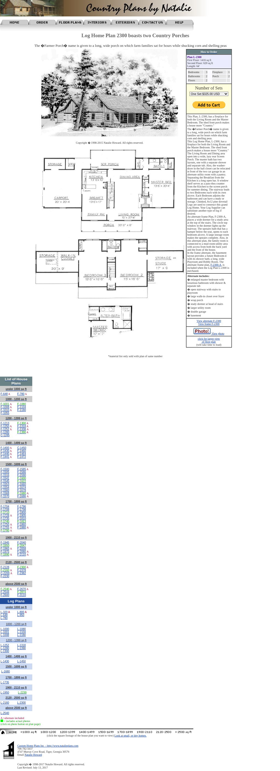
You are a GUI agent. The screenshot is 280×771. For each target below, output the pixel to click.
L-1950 (5, 692)
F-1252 (5, 429)
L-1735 (5, 682)
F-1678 (21, 490)
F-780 (20, 393)
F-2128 (5, 567)
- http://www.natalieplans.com (61, 745)
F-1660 (21, 484)
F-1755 (5, 527)
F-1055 (5, 413)
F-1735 (5, 518)
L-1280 (5, 648)
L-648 (4, 615)
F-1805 (21, 515)
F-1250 (5, 426)
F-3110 (21, 595)
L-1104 (21, 632)
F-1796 (21, 506)
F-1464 (21, 453)
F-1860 (21, 524)
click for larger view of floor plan (209, 340)
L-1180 (21, 635)
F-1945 (5, 542)
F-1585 (21, 469)
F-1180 (21, 410)
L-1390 (21, 648)
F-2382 (21, 573)
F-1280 (5, 432)
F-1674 (21, 487)
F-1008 (5, 407)
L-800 (20, 612)
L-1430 (5, 661)
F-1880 (21, 527)
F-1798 (21, 509)
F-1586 (21, 472)
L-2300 (21, 702)
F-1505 (5, 472)
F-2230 (5, 576)
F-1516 (5, 475)
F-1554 (5, 487)
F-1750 (5, 524)
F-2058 (21, 548)
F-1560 (5, 490)
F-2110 (21, 554)
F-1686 (21, 496)
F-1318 (21, 426)
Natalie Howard (33, 754)
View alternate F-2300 (209, 320)
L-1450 (21, 661)
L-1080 (21, 629)
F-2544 (5, 592)
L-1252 (5, 645)
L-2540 (5, 713)
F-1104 (21, 407)
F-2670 (21, 589)
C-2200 (5, 573)
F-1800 (21, 512)
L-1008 (5, 635)
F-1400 (5, 447)
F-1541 (5, 478)
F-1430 (5, 450)
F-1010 (5, 410)
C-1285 (5, 435)
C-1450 (21, 447)
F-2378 (21, 570)
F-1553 (5, 484)
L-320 (4, 612)
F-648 (4, 393)
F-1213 (5, 423)
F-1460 (21, 450)
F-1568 (5, 493)
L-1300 (5, 651)
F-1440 (5, 453)
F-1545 (5, 481)
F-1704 (5, 506)
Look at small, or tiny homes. (130, 735)
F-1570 (5, 496)
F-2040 (21, 542)
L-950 (20, 615)
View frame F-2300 (209, 323)
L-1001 (5, 632)
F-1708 (5, 509)
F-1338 (21, 429)
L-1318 (21, 645)
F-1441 (5, 456)
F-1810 (21, 518)
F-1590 (21, 475)
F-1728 (5, 515)
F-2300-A (216, 264)
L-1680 (5, 671)
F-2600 (5, 595)
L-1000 (5, 629)
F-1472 (21, 456)
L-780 (4, 618)
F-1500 (5, 469)
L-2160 (5, 702)
